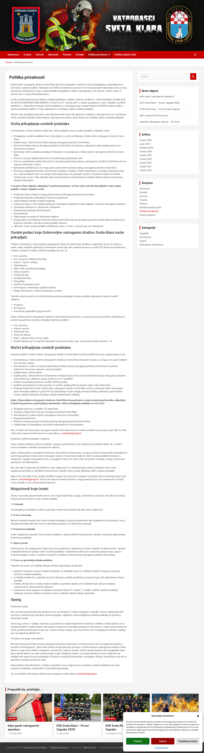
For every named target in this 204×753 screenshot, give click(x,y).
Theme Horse (89, 747)
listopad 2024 (146, 147)
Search (193, 76)
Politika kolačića (161, 748)
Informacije (145, 237)
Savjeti (143, 241)
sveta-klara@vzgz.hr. (71, 433)
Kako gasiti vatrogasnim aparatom (157, 96)
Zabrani (163, 741)
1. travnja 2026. (15, 733)
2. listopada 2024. (113, 733)
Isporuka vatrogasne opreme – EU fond (159, 121)
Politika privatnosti (97, 54)
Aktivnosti (53, 54)
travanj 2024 (146, 151)
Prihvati (138, 741)
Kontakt (80, 54)
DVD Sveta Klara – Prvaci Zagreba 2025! (160, 102)
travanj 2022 (146, 159)
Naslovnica (13, 54)
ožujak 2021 (146, 166)
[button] (197, 715)
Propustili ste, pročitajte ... (25, 689)
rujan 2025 (145, 144)
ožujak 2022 (146, 162)
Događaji (144, 233)
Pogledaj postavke (187, 741)
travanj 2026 (146, 140)
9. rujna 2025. (62, 733)
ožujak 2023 (146, 155)
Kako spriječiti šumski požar (154, 115)
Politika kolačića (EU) (125, 54)
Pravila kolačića (148, 215)
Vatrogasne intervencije (151, 244)
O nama (27, 54)
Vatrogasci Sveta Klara (35, 747)
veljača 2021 (146, 170)
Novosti (40, 54)
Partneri (67, 54)
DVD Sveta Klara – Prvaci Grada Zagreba (160, 109)
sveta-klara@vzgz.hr (29, 479)
